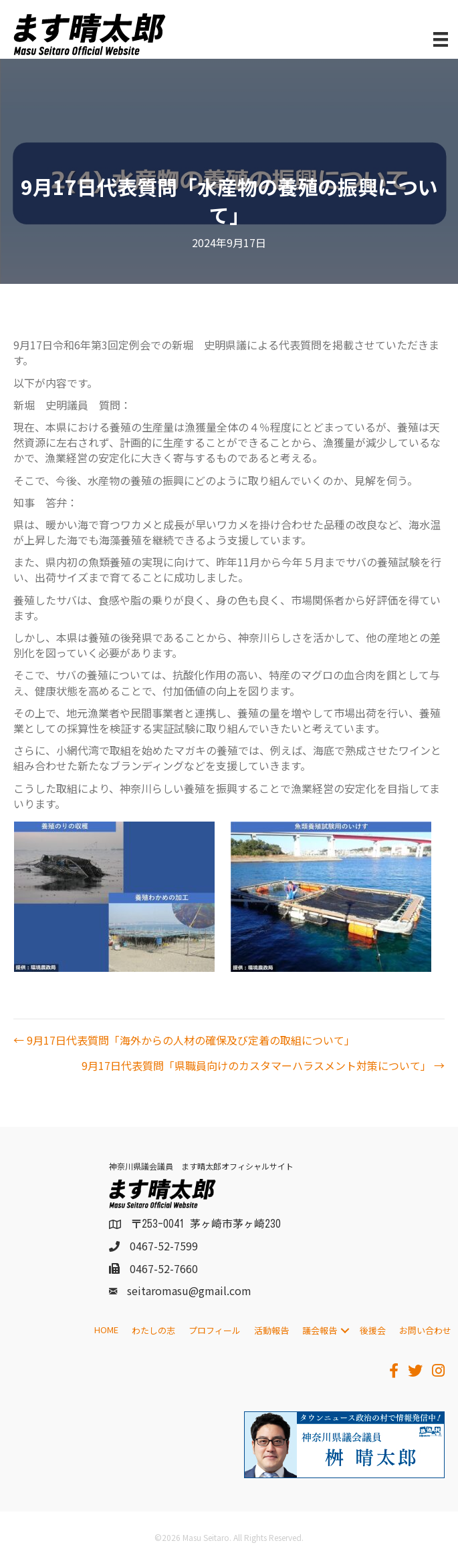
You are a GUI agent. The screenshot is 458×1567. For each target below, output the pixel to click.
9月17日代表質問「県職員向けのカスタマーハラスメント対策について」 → (263, 1065)
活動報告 (271, 1330)
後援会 (373, 1330)
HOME (106, 1329)
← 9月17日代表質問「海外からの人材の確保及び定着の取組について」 (184, 1040)
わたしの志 (153, 1330)
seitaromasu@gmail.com (189, 1290)
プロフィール (215, 1330)
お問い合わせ (425, 1330)
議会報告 (319, 1330)
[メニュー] (440, 39)
